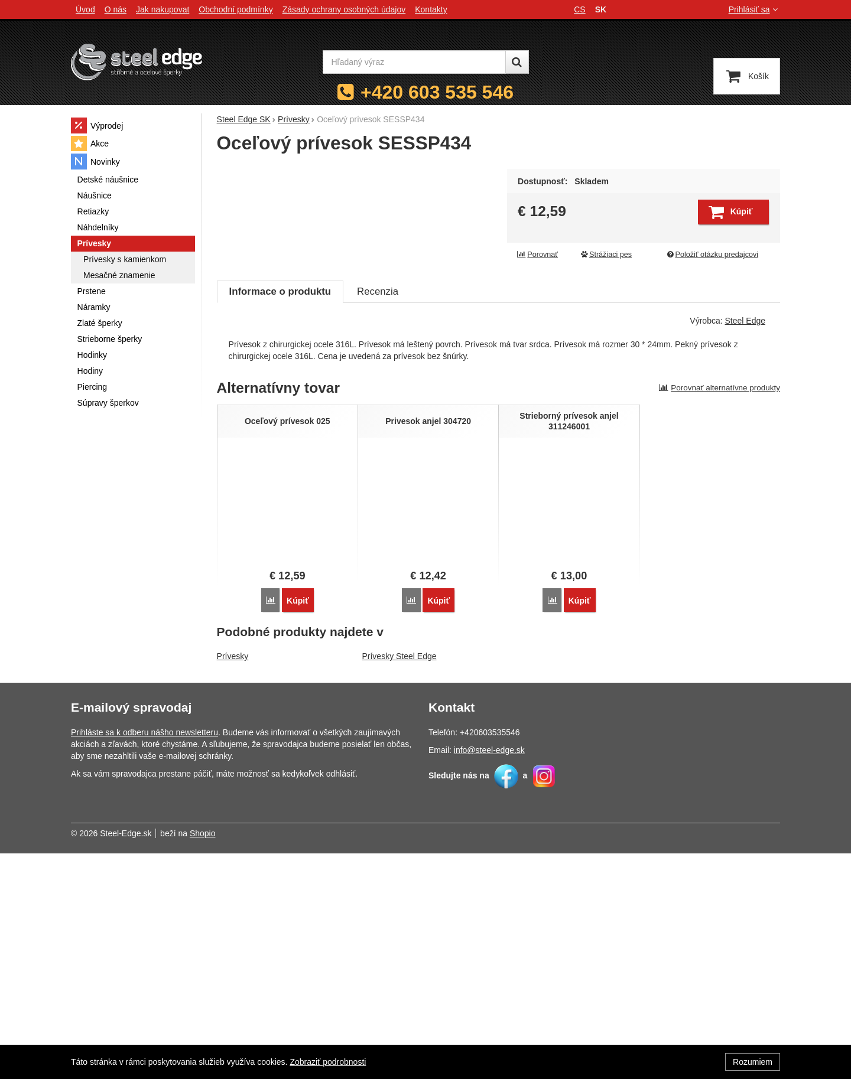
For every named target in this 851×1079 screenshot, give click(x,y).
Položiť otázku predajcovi (712, 254)
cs (579, 9)
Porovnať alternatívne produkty (719, 613)
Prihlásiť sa (754, 9)
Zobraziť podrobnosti (328, 1062)
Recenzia (377, 517)
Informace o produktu (280, 517)
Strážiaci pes (606, 254)
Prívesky (233, 882)
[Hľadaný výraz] (414, 62)
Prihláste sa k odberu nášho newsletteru (144, 958)
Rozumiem (752, 1062)
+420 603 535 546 (437, 92)
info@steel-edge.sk (489, 975)
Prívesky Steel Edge (399, 882)
